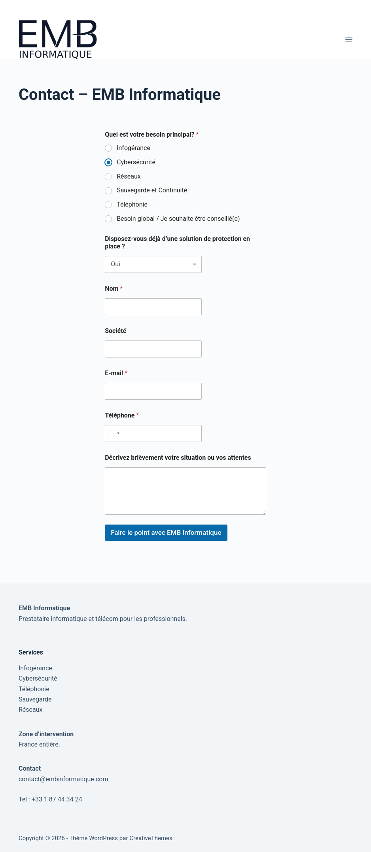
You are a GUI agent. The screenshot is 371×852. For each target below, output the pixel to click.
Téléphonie (132, 204)
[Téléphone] (153, 433)
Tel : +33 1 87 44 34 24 (50, 799)
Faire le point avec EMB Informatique (166, 532)
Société (115, 331)
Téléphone (122, 415)
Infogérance (133, 148)
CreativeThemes (150, 838)
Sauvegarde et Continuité (152, 190)
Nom (114, 288)
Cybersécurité (136, 162)
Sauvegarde (35, 699)
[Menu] (348, 39)
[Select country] (113, 433)
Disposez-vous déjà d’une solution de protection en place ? (177, 242)
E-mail (116, 373)
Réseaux (129, 176)
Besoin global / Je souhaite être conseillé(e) (178, 218)
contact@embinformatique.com (63, 779)
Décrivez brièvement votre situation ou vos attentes (178, 457)
